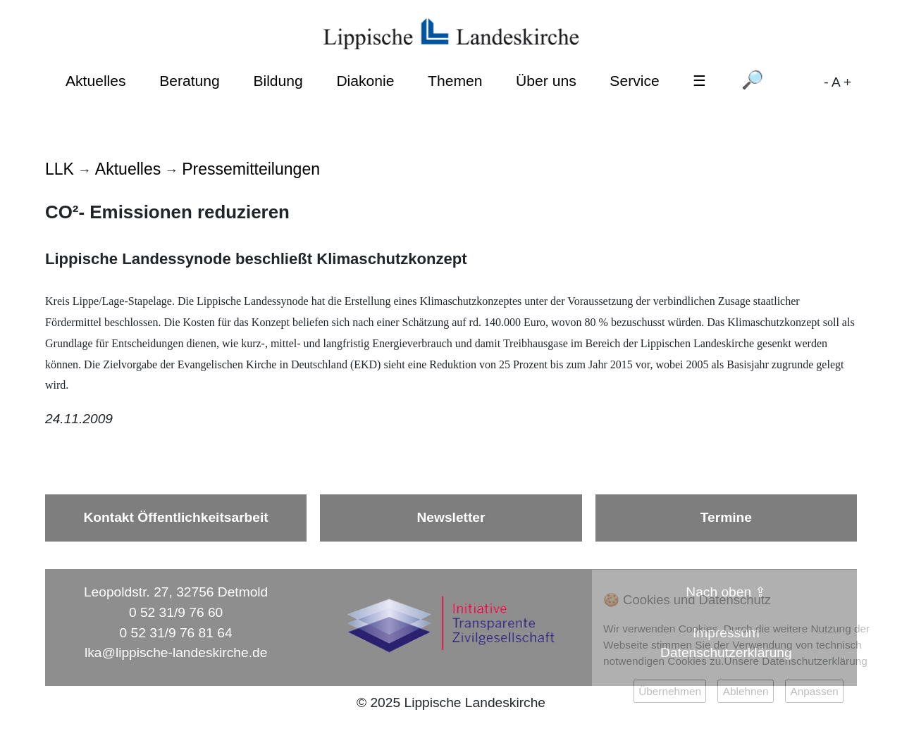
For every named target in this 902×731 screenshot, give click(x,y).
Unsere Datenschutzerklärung (795, 661)
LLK (59, 169)
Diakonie (365, 81)
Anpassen (814, 691)
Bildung (277, 81)
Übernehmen (669, 691)
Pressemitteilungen (251, 169)
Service (634, 81)
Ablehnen (746, 691)
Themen (455, 81)
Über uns (546, 81)
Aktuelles (96, 81)
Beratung (189, 81)
